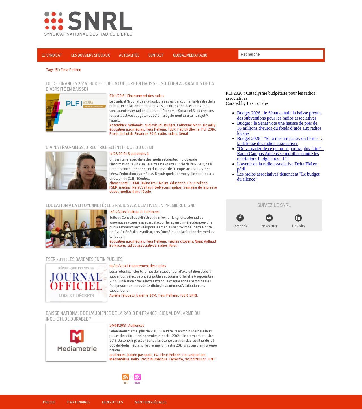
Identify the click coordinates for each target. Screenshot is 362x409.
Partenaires (78, 402)
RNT (211, 359)
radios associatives (141, 245)
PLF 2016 (207, 129)
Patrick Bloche (188, 129)
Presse (49, 402)
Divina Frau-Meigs (154, 183)
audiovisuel (153, 125)
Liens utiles (112, 402)
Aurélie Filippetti (121, 295)
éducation (177, 183)
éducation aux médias (126, 129)
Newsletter (269, 224)
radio (162, 133)
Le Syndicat (52, 55)
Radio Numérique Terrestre (162, 359)
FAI (156, 355)
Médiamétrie (119, 359)
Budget (169, 125)
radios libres (167, 245)
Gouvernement (193, 355)
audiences (117, 355)
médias (115, 187)
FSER (171, 129)
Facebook (240, 224)
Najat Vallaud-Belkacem (141, 187)
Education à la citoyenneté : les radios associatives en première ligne (122, 205)
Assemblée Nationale (126, 125)
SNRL (193, 295)
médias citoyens (180, 241)
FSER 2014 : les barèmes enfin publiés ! (86, 259)
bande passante (139, 355)
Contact (156, 55)
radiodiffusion (195, 359)
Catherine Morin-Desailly (196, 125)
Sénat (183, 133)
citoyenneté (118, 183)
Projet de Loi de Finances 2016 (132, 133)
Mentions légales (149, 402)
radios (172, 133)
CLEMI (134, 183)
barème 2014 (146, 295)
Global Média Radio (190, 55)
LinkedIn (299, 224)
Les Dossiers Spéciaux (90, 55)
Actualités (129, 55)
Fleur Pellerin (155, 129)
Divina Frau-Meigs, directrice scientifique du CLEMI (101, 147)
